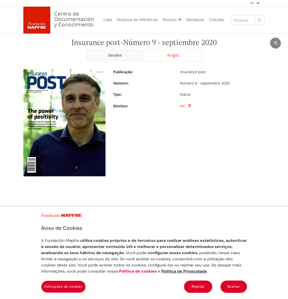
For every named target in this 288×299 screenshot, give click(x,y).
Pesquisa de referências (137, 19)
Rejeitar (198, 286)
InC (183, 106)
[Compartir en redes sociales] (275, 43)
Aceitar (233, 286)
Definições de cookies (63, 286)
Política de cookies (138, 271)
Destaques (195, 19)
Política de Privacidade (184, 271)
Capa (107, 19)
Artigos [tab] (173, 55)
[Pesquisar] (243, 20)
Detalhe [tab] (115, 55)
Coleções (216, 19)
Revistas (172, 19)
